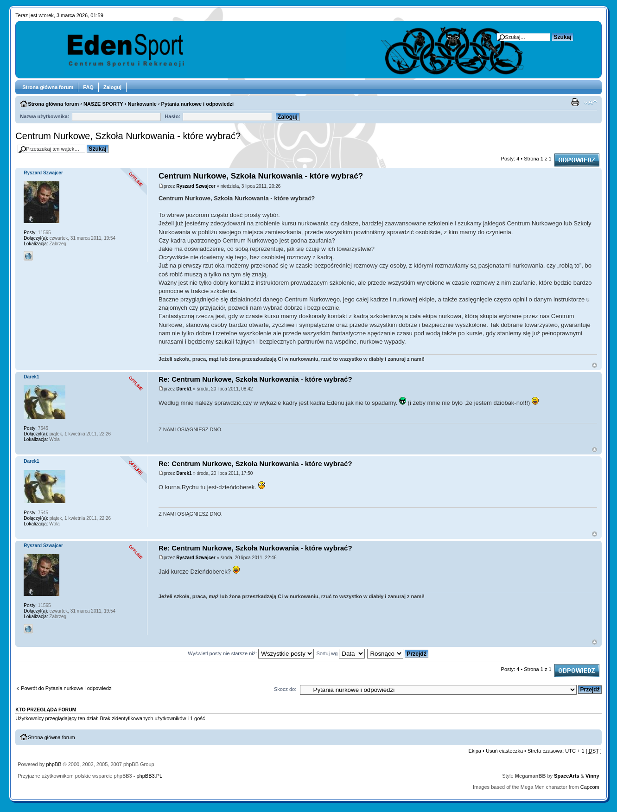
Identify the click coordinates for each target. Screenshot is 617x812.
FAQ (88, 87)
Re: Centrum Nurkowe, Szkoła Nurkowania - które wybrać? (255, 379)
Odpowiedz (576, 159)
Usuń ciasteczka (504, 751)
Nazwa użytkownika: (44, 116)
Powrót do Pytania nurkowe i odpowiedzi (67, 688)
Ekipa (474, 751)
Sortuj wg (340, 653)
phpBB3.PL (149, 776)
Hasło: (172, 116)
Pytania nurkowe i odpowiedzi (197, 104)
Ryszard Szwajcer (196, 186)
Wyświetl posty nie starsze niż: (251, 653)
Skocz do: (285, 689)
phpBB (53, 764)
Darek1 (183, 388)
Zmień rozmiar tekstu (590, 102)
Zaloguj (112, 87)
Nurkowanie (141, 104)
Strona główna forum (47, 87)
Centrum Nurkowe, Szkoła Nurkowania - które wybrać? (128, 136)
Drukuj (576, 102)
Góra (594, 365)
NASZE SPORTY (103, 104)
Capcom (589, 787)
